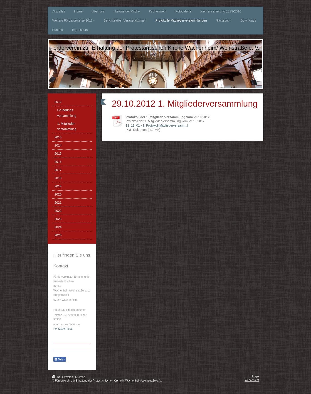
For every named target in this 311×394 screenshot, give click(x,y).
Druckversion (63, 377)
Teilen (59, 359)
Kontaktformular (62, 328)
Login (255, 376)
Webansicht (252, 380)
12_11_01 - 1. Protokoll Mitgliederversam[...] (157, 125)
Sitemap (80, 377)
